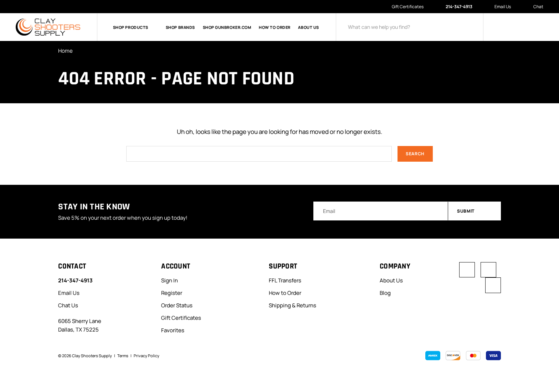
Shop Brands (180, 27)
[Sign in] (503, 27)
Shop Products (135, 27)
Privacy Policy (146, 355)
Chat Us (68, 305)
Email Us (499, 7)
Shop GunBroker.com (227, 27)
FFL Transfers (285, 281)
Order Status (177, 305)
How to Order (275, 27)
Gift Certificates (408, 7)
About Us (308, 27)
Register (171, 293)
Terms (122, 355)
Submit (475, 211)
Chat (534, 7)
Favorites (172, 330)
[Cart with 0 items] (537, 27)
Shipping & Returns (292, 305)
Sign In (169, 281)
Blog (385, 293)
